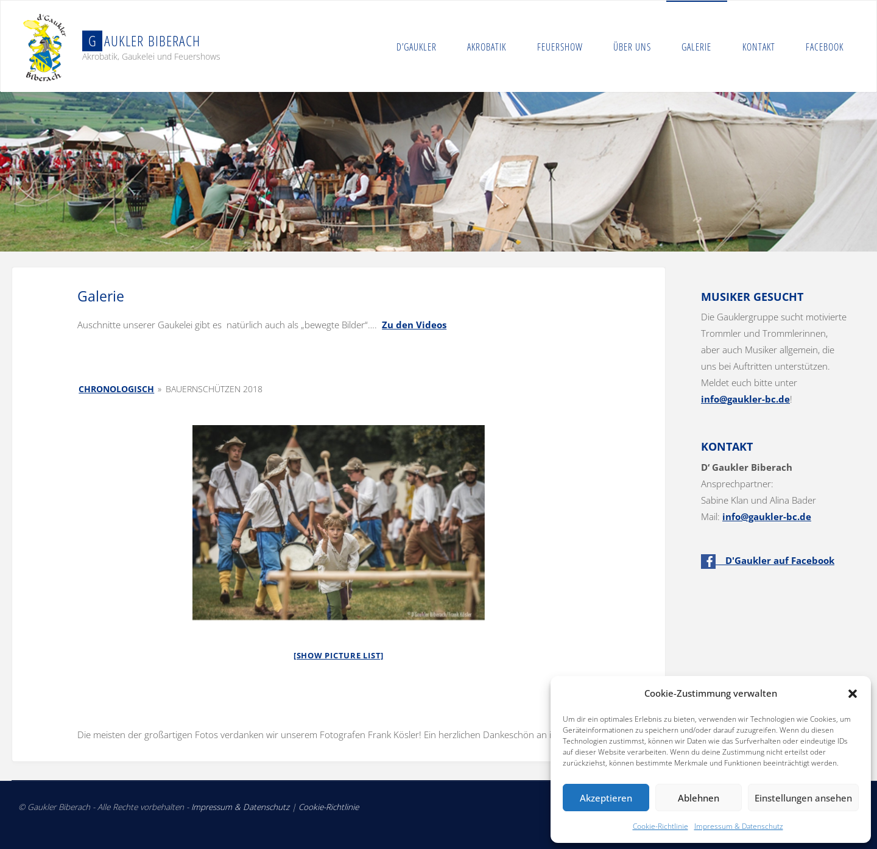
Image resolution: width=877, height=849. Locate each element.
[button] (853, 694)
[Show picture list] (339, 655)
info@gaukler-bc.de (745, 399)
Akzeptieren (606, 798)
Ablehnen (698, 798)
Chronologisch (116, 389)
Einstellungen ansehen (803, 798)
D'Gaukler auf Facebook (767, 560)
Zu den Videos (414, 325)
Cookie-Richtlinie (660, 826)
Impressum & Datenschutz (738, 826)
